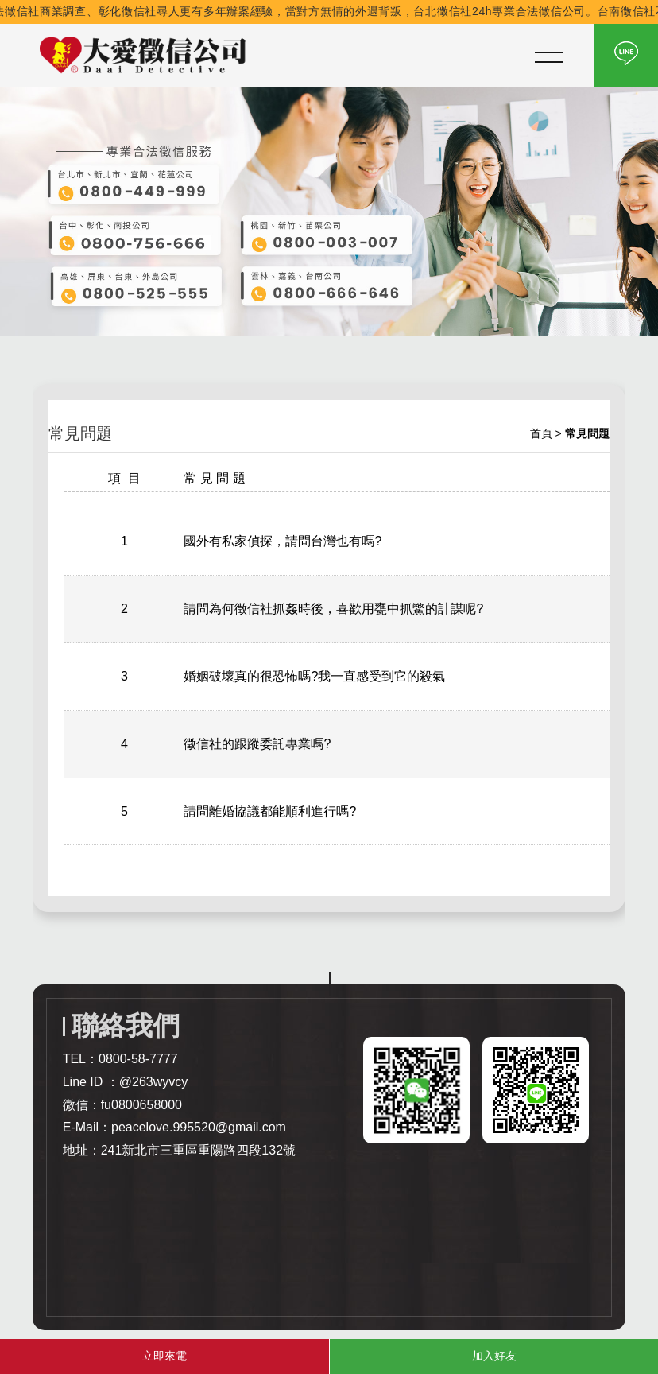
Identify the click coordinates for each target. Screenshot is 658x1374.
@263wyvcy (153, 1082)
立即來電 (164, 1355)
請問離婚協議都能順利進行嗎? (270, 811)
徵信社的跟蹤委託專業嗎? (257, 744)
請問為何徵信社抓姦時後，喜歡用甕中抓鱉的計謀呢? (333, 608)
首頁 (541, 433)
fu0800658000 (141, 1105)
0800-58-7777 (138, 1058)
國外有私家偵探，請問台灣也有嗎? (282, 541)
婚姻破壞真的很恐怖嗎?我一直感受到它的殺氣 (314, 676)
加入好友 (494, 1355)
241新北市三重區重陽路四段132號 (198, 1150)
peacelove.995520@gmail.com (198, 1127)
